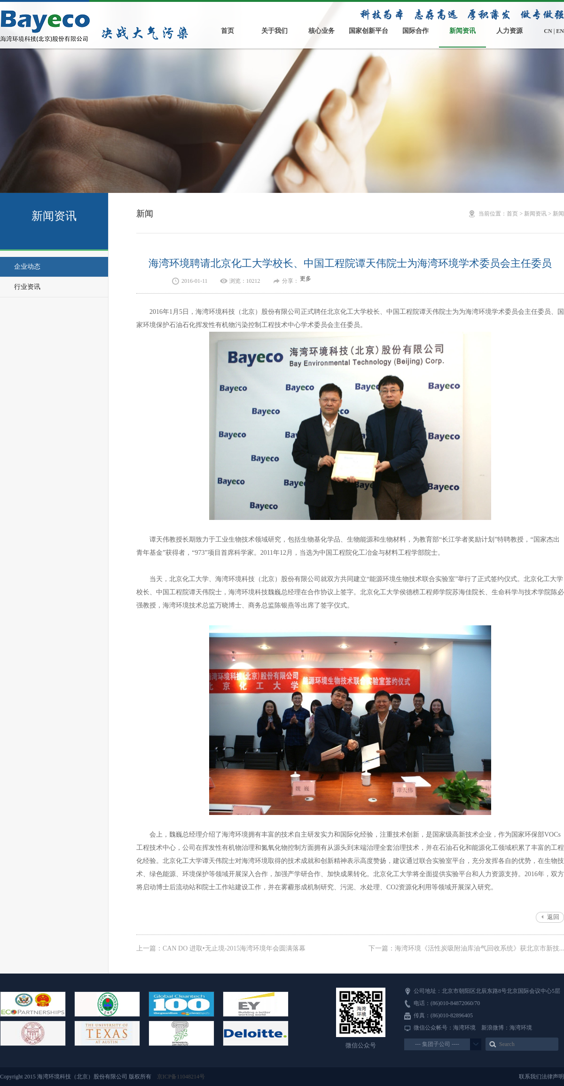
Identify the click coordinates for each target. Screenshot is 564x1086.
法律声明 (552, 1076)
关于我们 (274, 30)
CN (548, 31)
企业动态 (27, 266)
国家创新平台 (368, 30)
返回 (553, 916)
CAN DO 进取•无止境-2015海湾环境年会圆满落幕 (234, 948)
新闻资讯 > (538, 213)
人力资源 (509, 30)
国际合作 (415, 30)
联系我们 (530, 1076)
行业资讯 (27, 286)
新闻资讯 (462, 30)
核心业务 (321, 30)
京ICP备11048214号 (181, 1076)
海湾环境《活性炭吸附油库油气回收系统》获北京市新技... (479, 948)
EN (560, 31)
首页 (227, 30)
